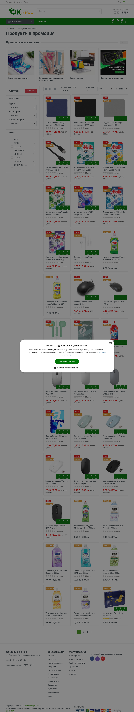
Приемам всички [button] (67, 361)
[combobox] (110, 342)
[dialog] (67, 355)
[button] (67, 368)
